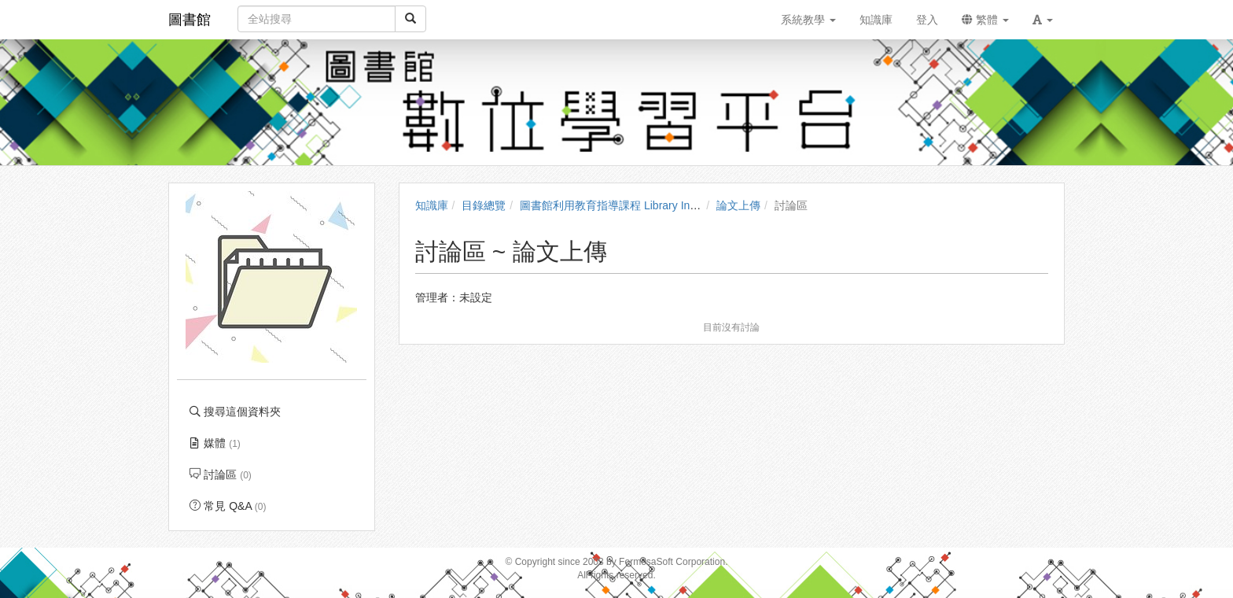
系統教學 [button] (808, 19)
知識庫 (431, 205)
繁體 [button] (985, 19)
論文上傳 (738, 205)
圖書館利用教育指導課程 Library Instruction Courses (647, 205)
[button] (1043, 19)
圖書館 (189, 20)
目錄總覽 (484, 205)
